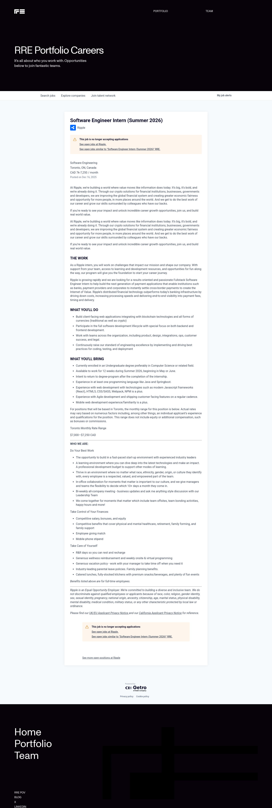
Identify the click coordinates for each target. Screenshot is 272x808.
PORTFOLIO (160, 11)
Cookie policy (142, 696)
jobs (47, 95)
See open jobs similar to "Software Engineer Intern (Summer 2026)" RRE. (119, 149)
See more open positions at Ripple (101, 657)
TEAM (209, 11)
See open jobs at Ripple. (92, 144)
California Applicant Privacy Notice (160, 613)
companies (73, 95)
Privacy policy (126, 696)
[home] (31, 11)
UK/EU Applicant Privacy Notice (109, 613)
